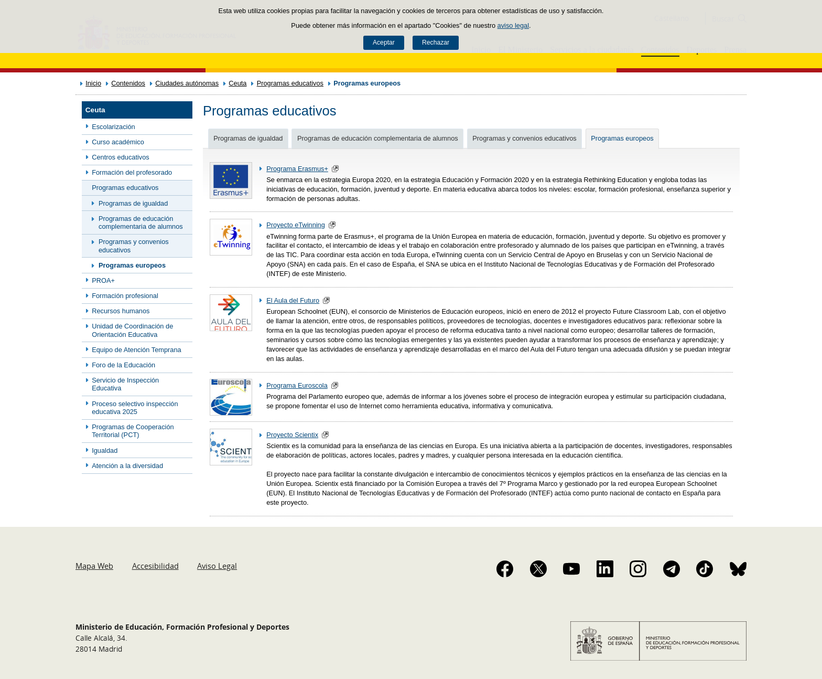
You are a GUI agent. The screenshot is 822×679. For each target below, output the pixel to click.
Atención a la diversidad (127, 466)
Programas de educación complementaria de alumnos (141, 222)
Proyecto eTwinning (295, 225)
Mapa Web (94, 565)
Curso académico (118, 142)
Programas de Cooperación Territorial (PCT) (133, 431)
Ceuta (237, 83)
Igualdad (104, 450)
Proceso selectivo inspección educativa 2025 (135, 408)
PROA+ (103, 280)
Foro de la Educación (123, 365)
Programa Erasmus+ (297, 169)
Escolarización (113, 127)
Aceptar (384, 42)
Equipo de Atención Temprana (136, 350)
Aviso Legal (217, 565)
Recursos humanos (120, 311)
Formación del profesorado (132, 172)
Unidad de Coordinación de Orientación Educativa (132, 330)
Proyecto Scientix (292, 435)
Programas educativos (290, 83)
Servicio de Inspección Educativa (125, 384)
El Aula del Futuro (292, 300)
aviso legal (513, 25)
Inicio (93, 83)
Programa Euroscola (297, 385)
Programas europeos (132, 265)
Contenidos (128, 83)
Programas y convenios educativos (134, 245)
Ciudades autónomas (187, 83)
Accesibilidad (155, 565)
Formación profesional (125, 296)
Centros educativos (120, 157)
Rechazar (435, 42)
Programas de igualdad (133, 203)
